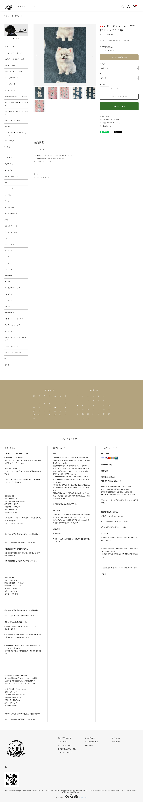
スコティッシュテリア (12, 325)
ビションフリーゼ (10, 226)
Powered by (71, 796)
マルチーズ (8, 275)
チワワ (6, 201)
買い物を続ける (105, 126)
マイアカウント (117, 738)
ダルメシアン (9, 312)
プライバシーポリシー (65, 753)
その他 (6, 365)
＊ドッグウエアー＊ (11, 78)
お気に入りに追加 (119, 97)
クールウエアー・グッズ (13, 53)
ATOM (91, 745)
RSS (86, 745)
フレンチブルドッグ (11, 176)
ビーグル (7, 281)
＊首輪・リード (9, 65)
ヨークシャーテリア (11, 213)
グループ (36, 6)
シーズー (7, 257)
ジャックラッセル (10, 232)
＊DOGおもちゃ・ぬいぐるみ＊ (15, 96)
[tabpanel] (16, 30)
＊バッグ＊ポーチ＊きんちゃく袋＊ (16, 103)
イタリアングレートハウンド (14, 352)
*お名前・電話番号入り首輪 (14, 59)
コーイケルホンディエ (12, 288)
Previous (37, 55)
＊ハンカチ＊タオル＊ (12, 120)
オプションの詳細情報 (119, 57)
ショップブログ (90, 738)
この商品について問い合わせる (111, 123)
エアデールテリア (10, 331)
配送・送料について (64, 738)
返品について (104, 116)
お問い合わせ (116, 742)
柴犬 (6, 220)
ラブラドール (9, 164)
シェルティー (9, 294)
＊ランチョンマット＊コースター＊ (16, 112)
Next (92, 55)
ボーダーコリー (9, 250)
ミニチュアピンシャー (12, 346)
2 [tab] (16, 38)
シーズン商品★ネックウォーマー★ (13, 133)
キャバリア (8, 269)
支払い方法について (64, 745)
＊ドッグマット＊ (16, 16)
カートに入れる (119, 106)
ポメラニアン (9, 244)
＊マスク (7, 126)
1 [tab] (13, 38)
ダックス (7, 195)
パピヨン (7, 238)
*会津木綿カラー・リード (13, 71)
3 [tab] (18, 38)
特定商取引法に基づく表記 (109, 119)
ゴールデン (8, 170)
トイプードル (9, 189)
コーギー (7, 263)
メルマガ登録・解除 (91, 742)
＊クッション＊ (9, 90)
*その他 (7, 147)
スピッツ (7, 306)
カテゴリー (22, 6)
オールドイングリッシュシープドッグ (16, 338)
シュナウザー (9, 207)
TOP (5, 16)
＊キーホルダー (9, 141)
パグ (6, 182)
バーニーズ (8, 300)
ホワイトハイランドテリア (13, 319)
